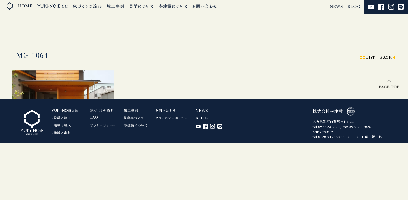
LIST (370, 57)
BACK (386, 57)
